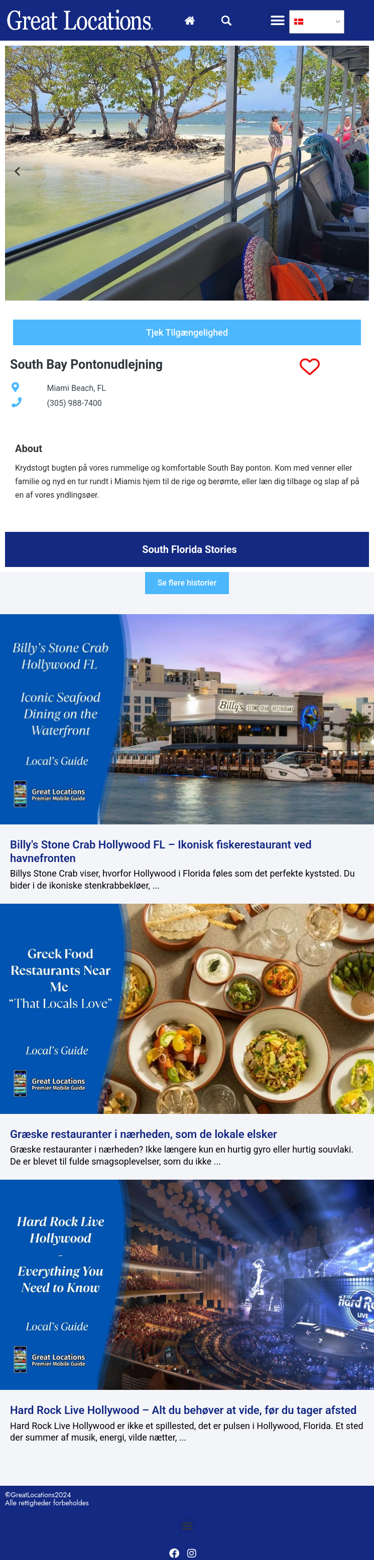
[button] (278, 20)
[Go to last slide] (18, 173)
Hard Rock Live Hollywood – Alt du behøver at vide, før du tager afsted (183, 1410)
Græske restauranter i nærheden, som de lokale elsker (143, 1134)
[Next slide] (356, 173)
